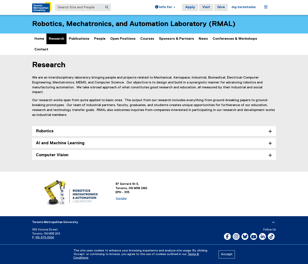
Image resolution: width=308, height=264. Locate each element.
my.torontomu (244, 7)
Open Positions (123, 39)
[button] (165, 7)
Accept (226, 254)
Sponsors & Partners (176, 39)
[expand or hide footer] (273, 222)
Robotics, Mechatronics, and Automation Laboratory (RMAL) (133, 24)
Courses (147, 39)
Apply (190, 7)
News (203, 39)
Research (56, 39)
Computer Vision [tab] (52, 155)
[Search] (106, 7)
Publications (79, 39)
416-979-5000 (44, 237)
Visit (206, 7)
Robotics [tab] (44, 131)
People (99, 39)
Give (221, 7)
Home (39, 39)
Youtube (121, 198)
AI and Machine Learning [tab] (60, 143)
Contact (41, 49)
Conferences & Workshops (235, 39)
